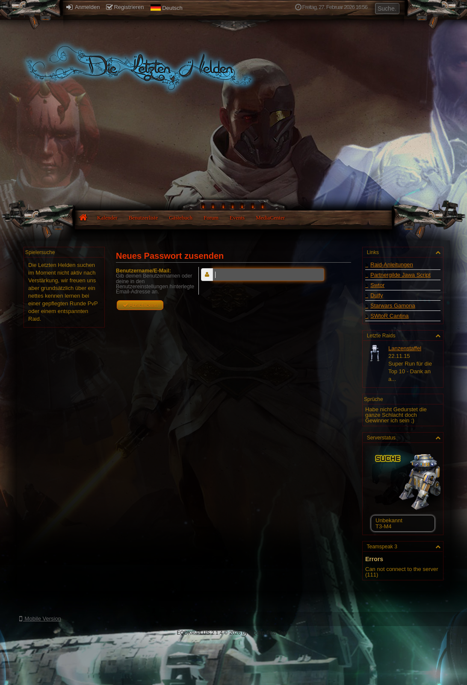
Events (237, 217)
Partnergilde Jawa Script (400, 275)
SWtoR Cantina (389, 316)
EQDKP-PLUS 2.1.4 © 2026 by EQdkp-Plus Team (233, 633)
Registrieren (125, 7)
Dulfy (376, 295)
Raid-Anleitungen (391, 264)
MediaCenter (270, 217)
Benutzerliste (143, 217)
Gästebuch (180, 217)
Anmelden (83, 7)
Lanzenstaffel (404, 348)
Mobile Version (40, 618)
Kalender (107, 217)
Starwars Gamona (392, 305)
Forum (211, 217)
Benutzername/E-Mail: (143, 271)
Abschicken (140, 305)
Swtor (377, 285)
